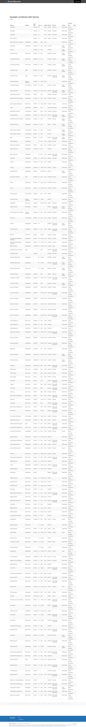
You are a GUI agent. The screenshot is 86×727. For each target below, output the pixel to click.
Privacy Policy (20, 723)
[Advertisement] (43, 8)
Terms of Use (26, 723)
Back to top (75, 723)
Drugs (72, 1)
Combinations (77, 1)
